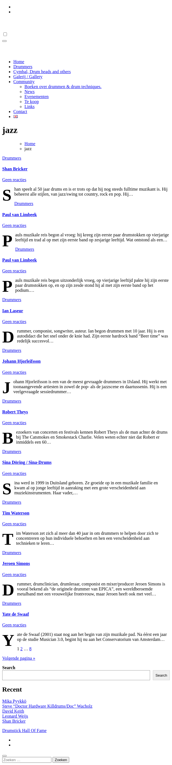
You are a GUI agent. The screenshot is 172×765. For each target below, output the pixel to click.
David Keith (13, 711)
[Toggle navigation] (4, 41)
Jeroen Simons (16, 563)
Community (23, 81)
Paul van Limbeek (19, 214)
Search (8, 667)
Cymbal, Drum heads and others (42, 71)
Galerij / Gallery (28, 76)
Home (18, 61)
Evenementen (36, 96)
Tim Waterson (15, 513)
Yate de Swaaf (15, 614)
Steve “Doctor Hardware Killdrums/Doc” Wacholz (47, 706)
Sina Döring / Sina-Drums (26, 462)
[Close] (4, 756)
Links (29, 106)
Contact (20, 111)
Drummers (22, 66)
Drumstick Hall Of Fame (38, 23)
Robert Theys (15, 412)
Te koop (31, 101)
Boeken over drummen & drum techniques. (62, 86)
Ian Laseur (12, 310)
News (29, 91)
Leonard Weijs (15, 716)
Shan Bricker (15, 169)
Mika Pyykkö (14, 701)
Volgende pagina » (18, 658)
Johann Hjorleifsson (21, 361)
